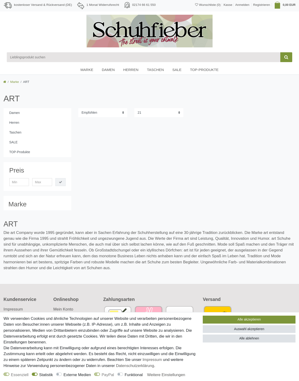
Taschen (155, 70)
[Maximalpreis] (42, 182)
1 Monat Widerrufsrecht (102, 5)
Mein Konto (63, 309)
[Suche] (286, 57)
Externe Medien (77, 375)
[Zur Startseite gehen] (4, 82)
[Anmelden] (241, 4)
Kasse (228, 5)
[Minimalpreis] (19, 182)
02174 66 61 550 (144, 5)
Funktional (134, 375)
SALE (177, 70)
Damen (108, 70)
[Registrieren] (261, 5)
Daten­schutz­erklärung (135, 365)
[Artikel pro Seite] (158, 112)
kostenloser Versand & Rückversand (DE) (43, 5)
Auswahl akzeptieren (249, 329)
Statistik (46, 375)
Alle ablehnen (249, 338)
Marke (87, 70)
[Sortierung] (102, 112)
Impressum (13, 309)
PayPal (108, 375)
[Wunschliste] (208, 5)
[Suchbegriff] (143, 57)
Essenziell (20, 375)
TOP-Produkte (204, 70)
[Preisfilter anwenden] (60, 182)
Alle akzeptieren (249, 319)
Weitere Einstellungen (166, 375)
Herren (131, 70)
